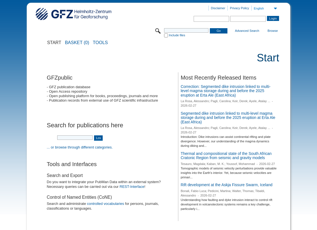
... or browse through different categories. (80, 147)
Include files (177, 35)
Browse (273, 30)
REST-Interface (132, 187)
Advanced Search (247, 30)
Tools (100, 42)
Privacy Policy (239, 8)
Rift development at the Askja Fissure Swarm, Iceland (226, 185)
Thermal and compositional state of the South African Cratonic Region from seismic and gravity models (226, 155)
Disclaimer (218, 8)
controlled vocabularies (105, 204)
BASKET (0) (77, 42)
